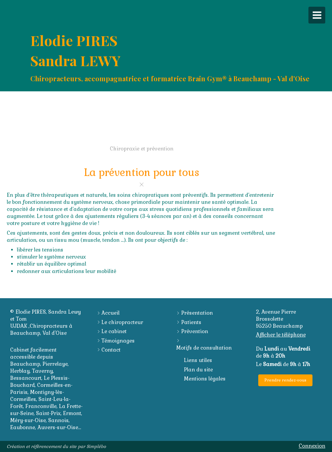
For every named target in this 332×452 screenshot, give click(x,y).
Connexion (312, 446)
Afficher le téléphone (281, 334)
